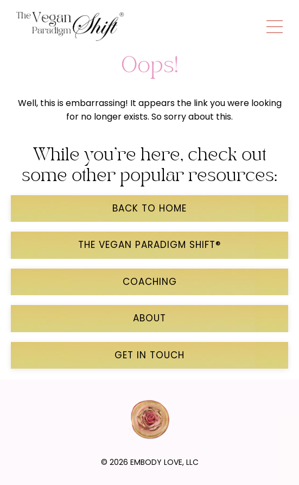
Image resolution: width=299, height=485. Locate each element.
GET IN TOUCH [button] (149, 355)
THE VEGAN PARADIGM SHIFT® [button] (149, 244)
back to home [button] (149, 208)
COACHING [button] (150, 281)
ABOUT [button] (149, 318)
